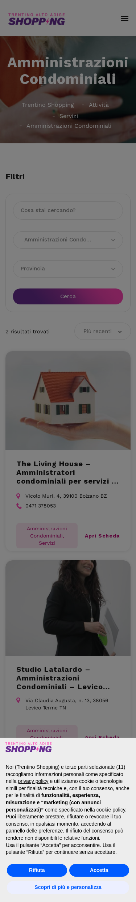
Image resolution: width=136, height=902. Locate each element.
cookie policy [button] (110, 810)
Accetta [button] (99, 870)
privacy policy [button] (33, 781)
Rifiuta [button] (37, 870)
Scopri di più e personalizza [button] (67, 887)
